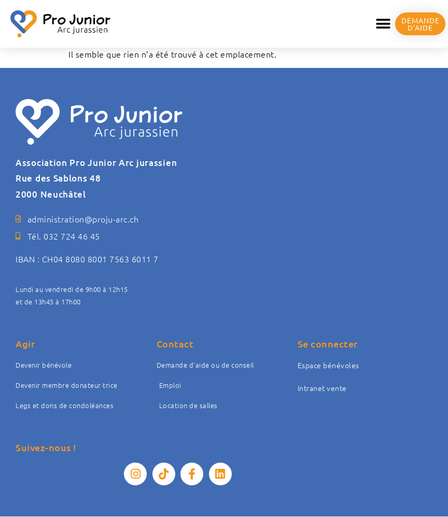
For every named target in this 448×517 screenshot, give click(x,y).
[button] (383, 24)
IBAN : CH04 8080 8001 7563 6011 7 (87, 258)
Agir (25, 344)
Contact (175, 344)
